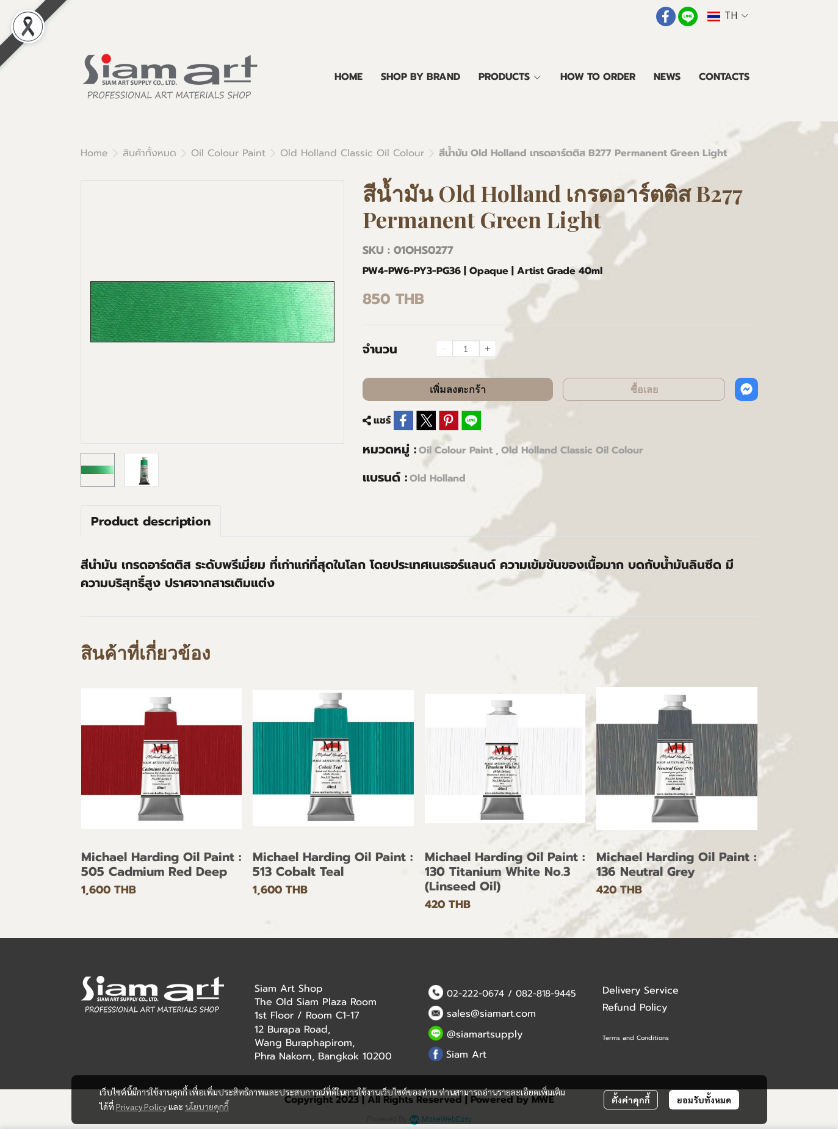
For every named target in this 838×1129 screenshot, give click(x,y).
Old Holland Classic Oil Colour (352, 153)
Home (94, 153)
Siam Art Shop (289, 988)
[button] (727, 16)
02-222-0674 (475, 993)
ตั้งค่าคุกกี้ (631, 1099)
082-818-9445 (546, 993)
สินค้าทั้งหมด (149, 153)
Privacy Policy (141, 1106)
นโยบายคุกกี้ (207, 1106)
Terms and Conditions (635, 1037)
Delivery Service (640, 990)
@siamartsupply (484, 1034)
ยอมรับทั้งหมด (704, 1099)
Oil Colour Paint (228, 153)
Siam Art (466, 1054)
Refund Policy (634, 1007)
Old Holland (438, 478)
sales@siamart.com (491, 1013)
